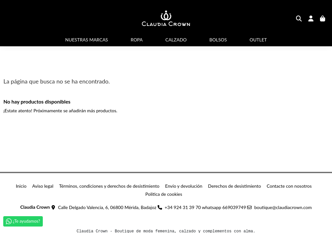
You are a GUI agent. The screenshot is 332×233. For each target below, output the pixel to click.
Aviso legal (42, 186)
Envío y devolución (183, 186)
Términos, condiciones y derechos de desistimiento (109, 186)
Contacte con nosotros (289, 186)
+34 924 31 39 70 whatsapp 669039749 (205, 207)
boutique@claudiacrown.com (283, 207)
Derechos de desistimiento (234, 186)
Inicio (21, 186)
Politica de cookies (163, 194)
